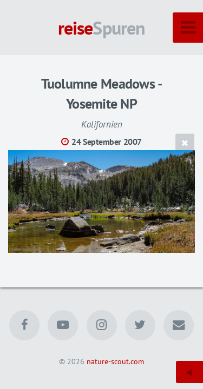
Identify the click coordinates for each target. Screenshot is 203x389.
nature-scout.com (115, 361)
